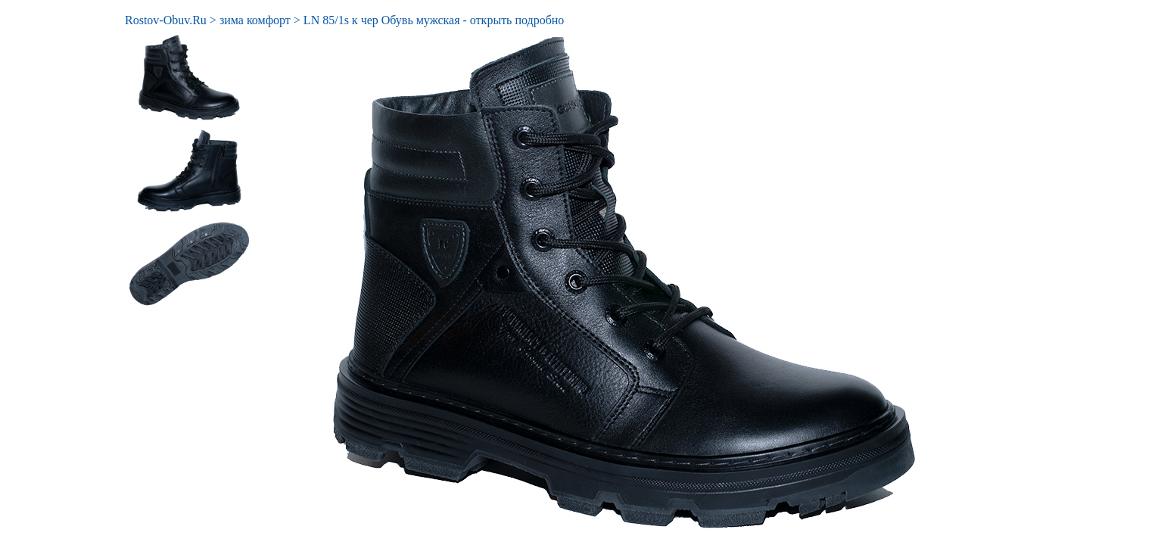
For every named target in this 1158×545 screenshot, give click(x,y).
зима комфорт (255, 20)
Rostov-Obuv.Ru (166, 20)
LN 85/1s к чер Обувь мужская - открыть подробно (434, 20)
